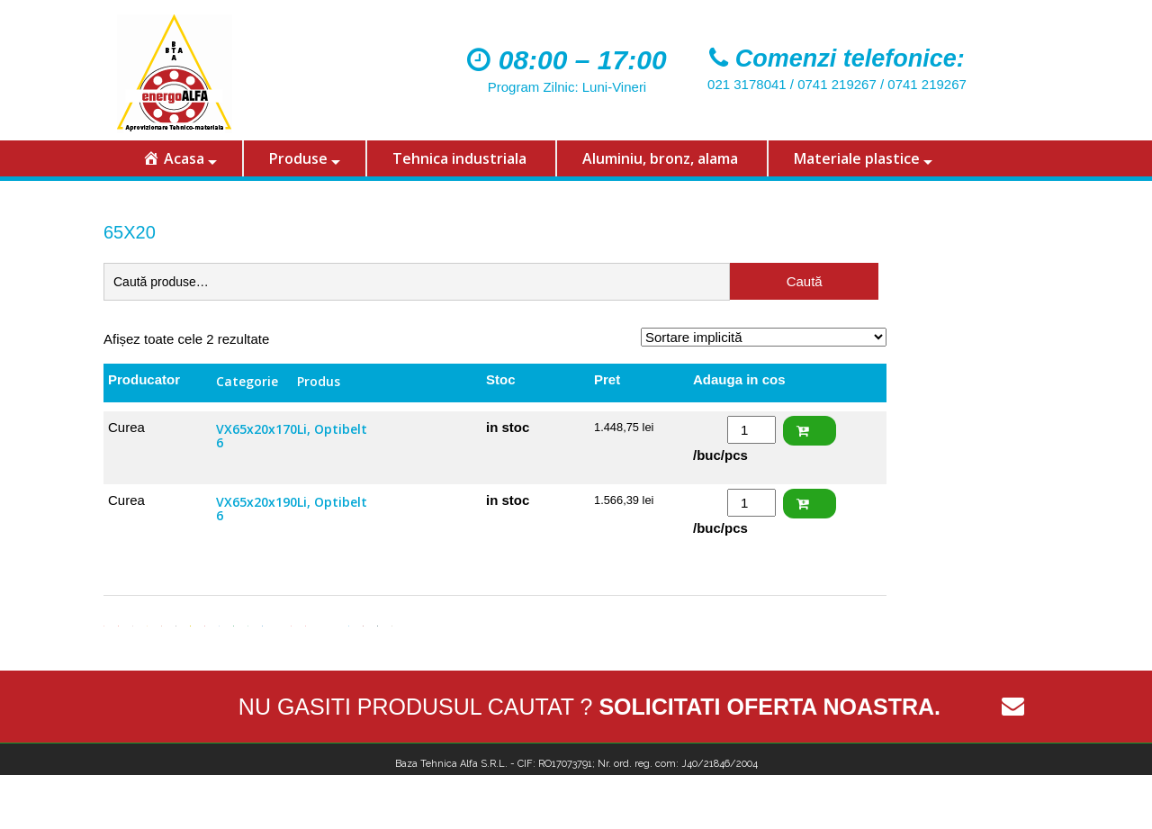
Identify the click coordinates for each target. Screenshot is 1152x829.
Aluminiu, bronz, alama (660, 158)
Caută (805, 281)
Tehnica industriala (459, 158)
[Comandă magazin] (763, 337)
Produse (298, 158)
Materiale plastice (857, 158)
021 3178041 (747, 84)
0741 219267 (837, 84)
